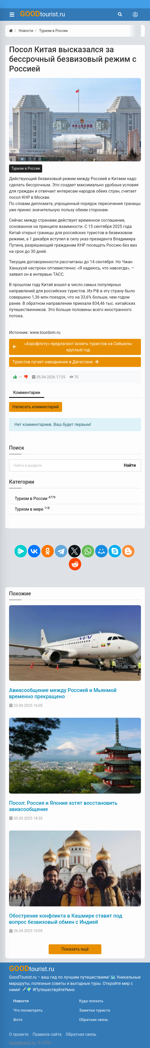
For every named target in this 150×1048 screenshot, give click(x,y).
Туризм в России (25, 168)
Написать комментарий (35, 406)
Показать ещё (74, 949)
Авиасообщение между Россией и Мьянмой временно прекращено (62, 693)
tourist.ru (42, 13)
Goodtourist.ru (22, 1042)
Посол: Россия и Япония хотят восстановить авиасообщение (63, 806)
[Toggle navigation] (135, 14)
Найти (130, 465)
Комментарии (26, 392)
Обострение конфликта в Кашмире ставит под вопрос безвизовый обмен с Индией (65, 919)
